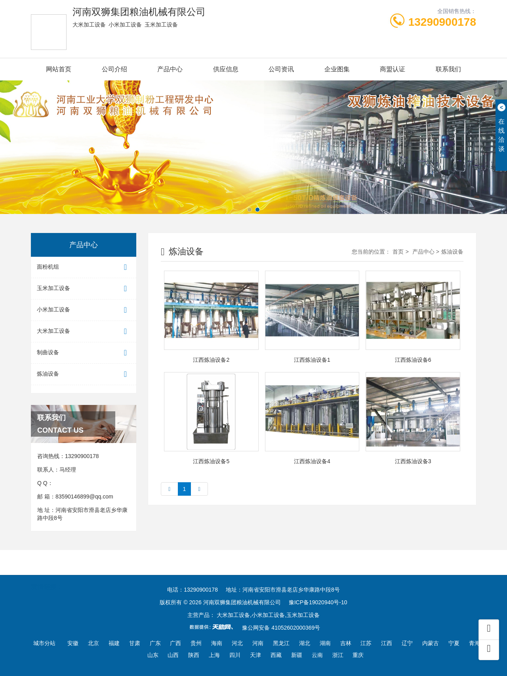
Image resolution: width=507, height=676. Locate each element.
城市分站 (44, 643)
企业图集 (337, 69)
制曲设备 (83, 352)
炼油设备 (83, 374)
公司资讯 (281, 69)
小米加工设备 (83, 310)
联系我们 (448, 69)
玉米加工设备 (83, 288)
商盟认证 (392, 69)
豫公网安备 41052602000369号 (281, 627)
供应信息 (225, 69)
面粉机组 (83, 267)
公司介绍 (114, 69)
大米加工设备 (83, 331)
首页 (398, 251)
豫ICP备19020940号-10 (318, 602)
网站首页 (58, 69)
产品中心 (170, 69)
